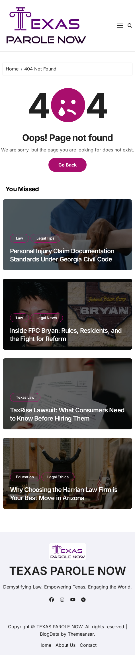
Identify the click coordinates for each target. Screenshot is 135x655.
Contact (88, 645)
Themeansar (81, 634)
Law (19, 238)
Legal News (46, 317)
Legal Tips (45, 238)
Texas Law (25, 397)
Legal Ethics (58, 477)
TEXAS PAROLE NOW (67, 571)
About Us (65, 645)
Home (44, 645)
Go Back (67, 165)
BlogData (50, 634)
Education (25, 477)
